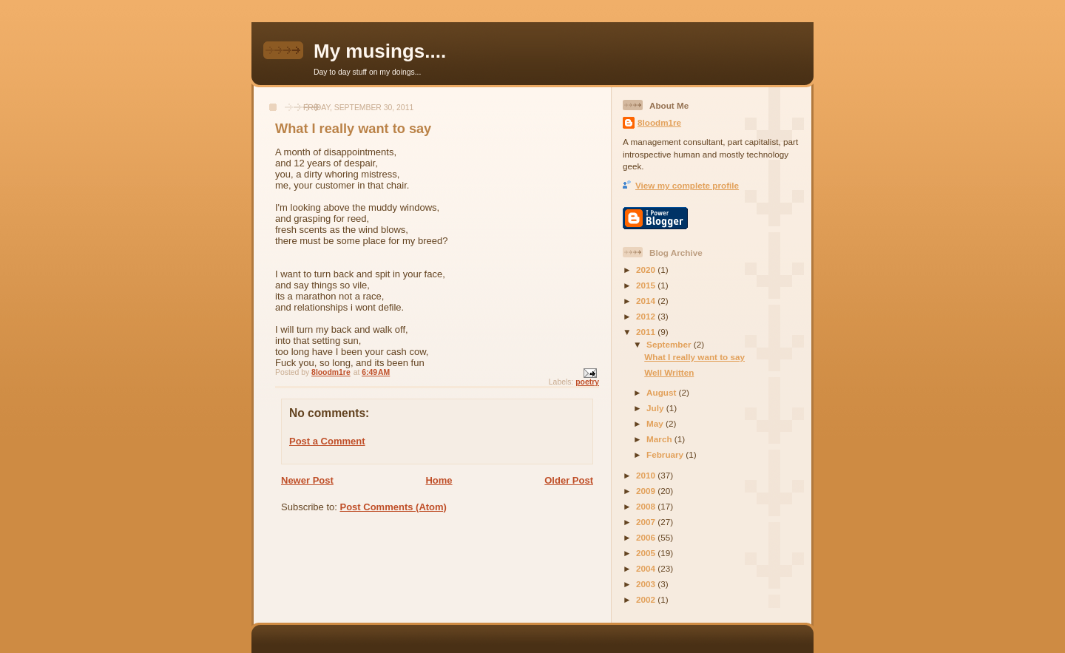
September (670, 344)
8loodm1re (659, 122)
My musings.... (380, 51)
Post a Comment (327, 441)
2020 (646, 269)
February (666, 454)
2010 (646, 475)
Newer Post (307, 480)
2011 (646, 331)
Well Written (669, 372)
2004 (646, 568)
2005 (646, 553)
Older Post (568, 480)
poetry (587, 382)
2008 (646, 506)
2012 (646, 316)
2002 (646, 599)
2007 (646, 522)
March (660, 439)
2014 (646, 300)
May (656, 423)
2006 (646, 537)
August (662, 392)
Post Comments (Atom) (393, 506)
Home (438, 480)
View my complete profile (687, 185)
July (656, 408)
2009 (646, 490)
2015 (646, 285)
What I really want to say (694, 357)
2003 (646, 584)
